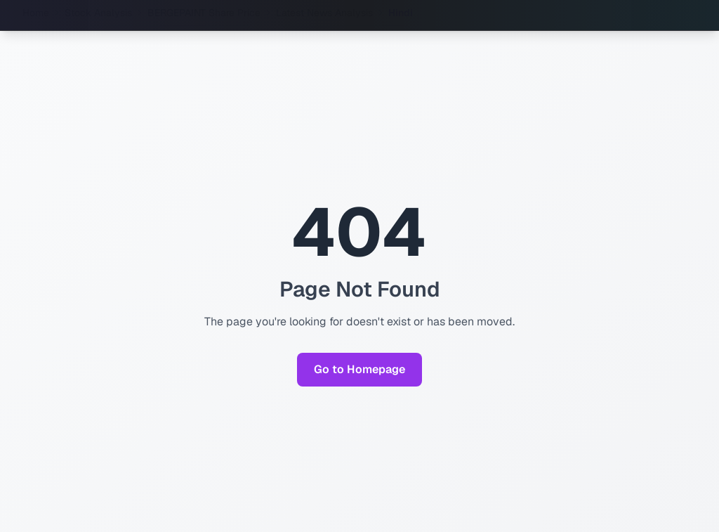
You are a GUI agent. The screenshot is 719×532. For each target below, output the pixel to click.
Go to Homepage (359, 369)
